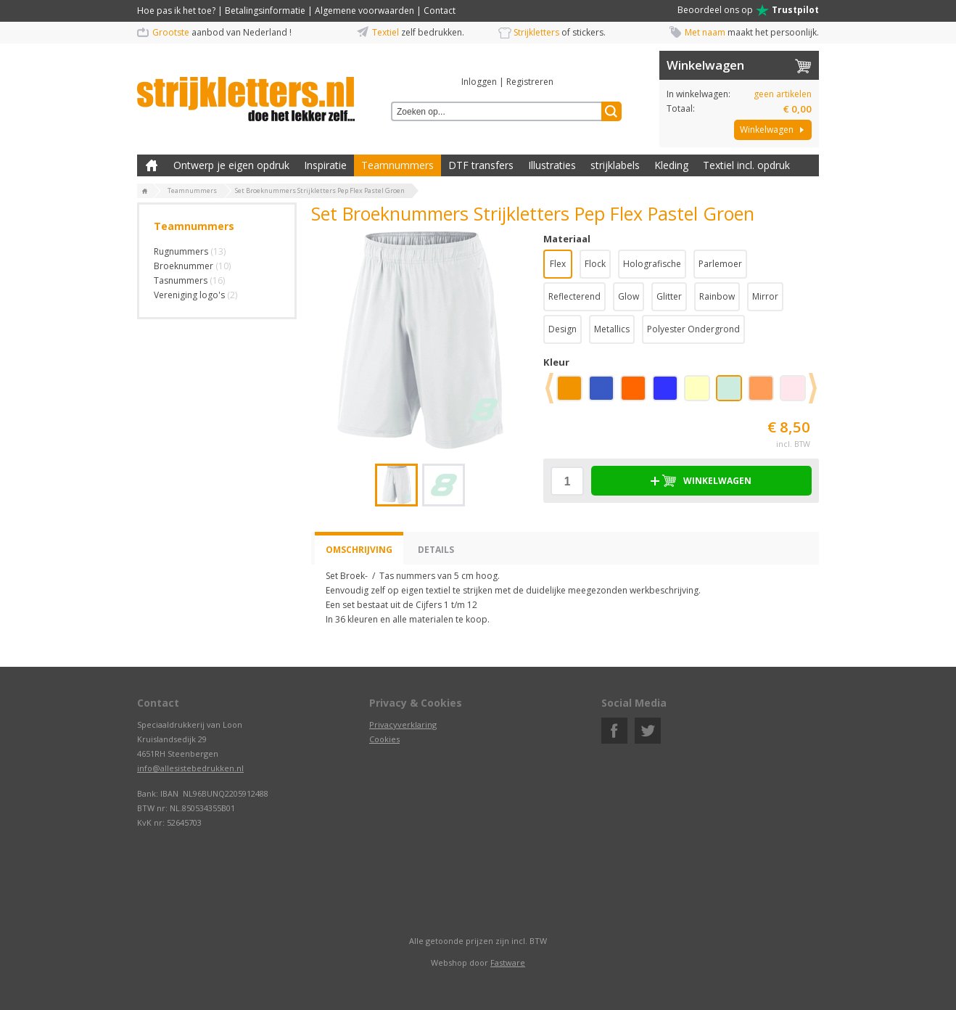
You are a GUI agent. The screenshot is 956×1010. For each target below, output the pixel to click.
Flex (558, 264)
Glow (628, 296)
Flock (595, 264)
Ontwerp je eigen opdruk (231, 165)
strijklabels (615, 165)
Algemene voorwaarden (364, 10)
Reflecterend (574, 296)
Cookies (384, 739)
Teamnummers (397, 165)
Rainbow (717, 296)
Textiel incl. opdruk (746, 165)
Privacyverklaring (403, 724)
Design (562, 329)
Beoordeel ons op (748, 10)
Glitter (669, 296)
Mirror (765, 296)
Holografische (652, 264)
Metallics (612, 329)
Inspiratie (325, 165)
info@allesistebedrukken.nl (190, 768)
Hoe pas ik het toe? (176, 10)
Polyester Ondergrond (693, 329)
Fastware (507, 962)
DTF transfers (481, 165)
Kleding (671, 165)
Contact (440, 10)
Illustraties (552, 165)
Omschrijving (359, 549)
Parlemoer (720, 264)
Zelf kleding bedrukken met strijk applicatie (151, 165)
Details (436, 549)
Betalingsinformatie (265, 10)
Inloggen (479, 81)
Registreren (529, 81)
